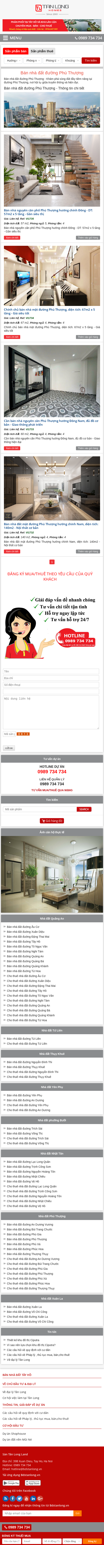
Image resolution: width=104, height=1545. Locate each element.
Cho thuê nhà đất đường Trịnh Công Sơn (32, 1197)
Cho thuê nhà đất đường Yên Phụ (27, 1111)
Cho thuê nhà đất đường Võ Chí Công (30, 1327)
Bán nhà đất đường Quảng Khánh (27, 972)
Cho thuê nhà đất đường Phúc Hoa (28, 1289)
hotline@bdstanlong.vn (26, 1475)
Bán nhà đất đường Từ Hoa (24, 977)
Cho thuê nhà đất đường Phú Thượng (30, 1279)
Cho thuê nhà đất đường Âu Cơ (26, 981)
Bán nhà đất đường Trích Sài (24, 1134)
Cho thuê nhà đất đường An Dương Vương (33, 1264)
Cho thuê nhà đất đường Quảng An (28, 1011)
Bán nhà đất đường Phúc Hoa (25, 1255)
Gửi (77, 1519)
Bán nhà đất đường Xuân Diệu (25, 937)
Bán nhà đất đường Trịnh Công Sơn (29, 1172)
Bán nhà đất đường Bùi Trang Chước (29, 1235)
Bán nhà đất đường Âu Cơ (23, 932)
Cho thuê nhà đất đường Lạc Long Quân (32, 1192)
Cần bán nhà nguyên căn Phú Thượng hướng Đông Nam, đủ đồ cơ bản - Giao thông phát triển (51, 422)
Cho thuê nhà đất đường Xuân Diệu (28, 986)
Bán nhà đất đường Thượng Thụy (27, 1259)
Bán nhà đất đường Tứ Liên (24, 1044)
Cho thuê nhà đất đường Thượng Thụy (30, 1294)
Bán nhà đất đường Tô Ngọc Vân (27, 952)
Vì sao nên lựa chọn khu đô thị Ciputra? (31, 1351)
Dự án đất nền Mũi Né (17, 1445)
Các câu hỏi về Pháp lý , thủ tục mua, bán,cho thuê (38, 1360)
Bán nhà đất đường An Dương (25, 1106)
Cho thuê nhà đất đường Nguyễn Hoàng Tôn (34, 1202)
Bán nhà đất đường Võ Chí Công (27, 1317)
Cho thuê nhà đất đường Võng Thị (28, 1149)
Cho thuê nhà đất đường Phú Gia (27, 1274)
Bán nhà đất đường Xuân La (24, 1312)
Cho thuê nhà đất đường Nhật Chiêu (29, 1207)
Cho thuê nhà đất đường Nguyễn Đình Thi (32, 1077)
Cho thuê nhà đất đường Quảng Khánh (31, 1021)
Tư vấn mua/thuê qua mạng (52, 796)
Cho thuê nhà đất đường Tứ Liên (27, 1049)
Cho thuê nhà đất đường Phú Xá (27, 1284)
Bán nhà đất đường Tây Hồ (23, 947)
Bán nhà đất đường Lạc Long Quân (28, 1167)
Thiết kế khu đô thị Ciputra (23, 1346)
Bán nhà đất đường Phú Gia (24, 1240)
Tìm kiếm (91, 60)
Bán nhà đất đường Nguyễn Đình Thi (29, 1068)
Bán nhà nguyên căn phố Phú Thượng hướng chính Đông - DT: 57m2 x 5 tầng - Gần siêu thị (48, 212)
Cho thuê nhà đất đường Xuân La (27, 1322)
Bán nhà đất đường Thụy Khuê (26, 1073)
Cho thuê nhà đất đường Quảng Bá (28, 1016)
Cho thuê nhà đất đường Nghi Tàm (28, 1006)
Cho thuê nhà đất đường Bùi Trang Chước (32, 1269)
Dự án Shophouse (14, 1439)
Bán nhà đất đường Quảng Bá (25, 967)
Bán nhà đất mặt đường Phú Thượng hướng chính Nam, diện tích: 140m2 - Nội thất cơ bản (51, 526)
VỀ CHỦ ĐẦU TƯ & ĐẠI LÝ (19, 1390)
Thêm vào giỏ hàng (88, 237)
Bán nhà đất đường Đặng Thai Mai (28, 942)
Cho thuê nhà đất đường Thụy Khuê (29, 1082)
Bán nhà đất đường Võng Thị (25, 1139)
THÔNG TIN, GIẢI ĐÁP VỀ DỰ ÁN (24, 1410)
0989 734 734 (88, 38)
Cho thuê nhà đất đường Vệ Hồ (26, 1212)
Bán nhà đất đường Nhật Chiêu (26, 1182)
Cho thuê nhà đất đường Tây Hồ (27, 996)
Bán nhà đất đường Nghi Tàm (25, 957)
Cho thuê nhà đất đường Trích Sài (27, 1144)
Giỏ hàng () (54, 827)
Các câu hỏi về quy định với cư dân (28, 1355)
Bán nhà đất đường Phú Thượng (27, 1245)
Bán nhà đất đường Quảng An (25, 962)
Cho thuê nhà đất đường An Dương (28, 1116)
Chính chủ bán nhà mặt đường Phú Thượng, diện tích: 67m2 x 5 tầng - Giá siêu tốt (49, 311)
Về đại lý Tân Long (18, 1365)
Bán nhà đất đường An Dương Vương (30, 1230)
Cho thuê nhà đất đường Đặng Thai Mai (31, 991)
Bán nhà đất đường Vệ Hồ (23, 1187)
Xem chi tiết (12, 237)
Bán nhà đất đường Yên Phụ (24, 1101)
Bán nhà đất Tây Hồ (17, 1381)
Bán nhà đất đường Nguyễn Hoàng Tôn (31, 1177)
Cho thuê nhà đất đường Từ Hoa (27, 1026)
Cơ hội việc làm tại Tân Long (21, 1404)
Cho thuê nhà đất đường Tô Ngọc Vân (30, 1001)
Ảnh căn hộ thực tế (52, 838)
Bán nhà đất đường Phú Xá (23, 1250)
